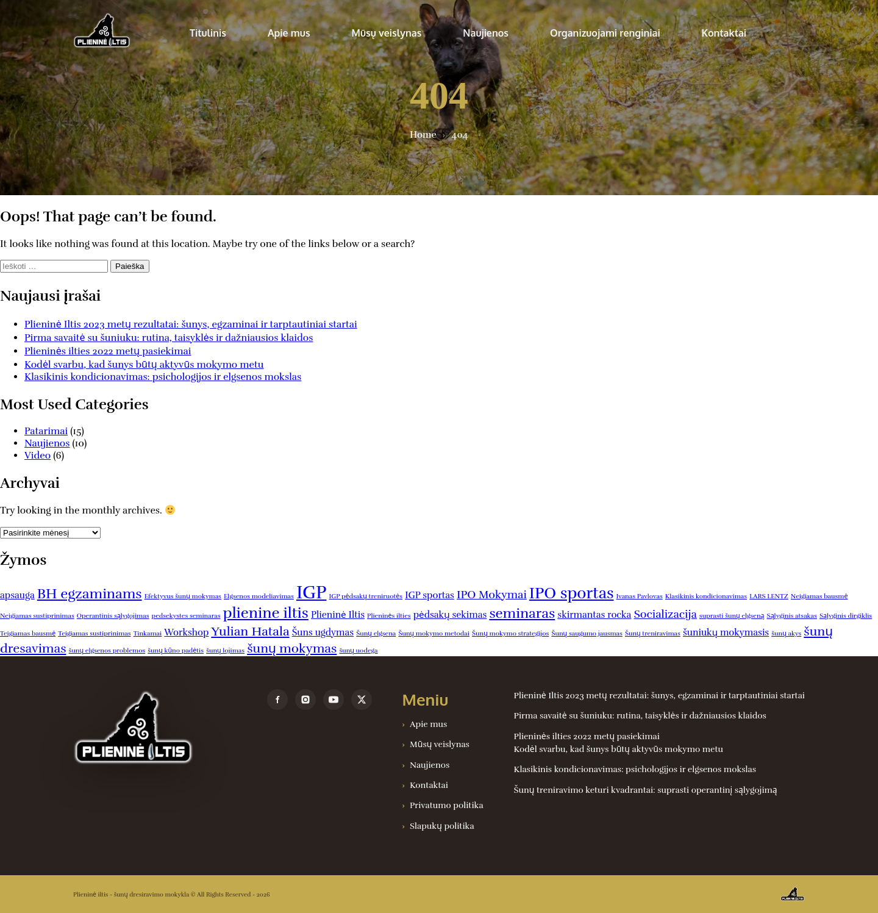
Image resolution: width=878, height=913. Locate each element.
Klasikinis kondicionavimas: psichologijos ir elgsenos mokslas (162, 377)
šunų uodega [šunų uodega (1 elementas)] (358, 650)
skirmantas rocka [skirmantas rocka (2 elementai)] (594, 614)
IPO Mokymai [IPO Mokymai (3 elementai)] (492, 594)
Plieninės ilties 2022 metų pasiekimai (107, 351)
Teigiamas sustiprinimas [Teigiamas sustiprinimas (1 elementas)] (94, 633)
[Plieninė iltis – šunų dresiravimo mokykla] (157, 729)
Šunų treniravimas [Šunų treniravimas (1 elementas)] (652, 633)
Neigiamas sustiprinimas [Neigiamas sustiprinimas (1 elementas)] (37, 616)
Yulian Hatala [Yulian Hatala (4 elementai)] (250, 631)
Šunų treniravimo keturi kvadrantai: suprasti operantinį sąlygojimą (645, 790)
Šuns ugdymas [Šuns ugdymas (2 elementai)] (323, 632)
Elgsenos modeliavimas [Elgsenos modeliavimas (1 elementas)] (259, 596)
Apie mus (289, 33)
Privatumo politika (447, 805)
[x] (361, 699)
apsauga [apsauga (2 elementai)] (17, 595)
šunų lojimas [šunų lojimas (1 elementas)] (225, 650)
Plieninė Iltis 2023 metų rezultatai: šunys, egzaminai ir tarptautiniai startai (190, 324)
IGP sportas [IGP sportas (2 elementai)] (429, 595)
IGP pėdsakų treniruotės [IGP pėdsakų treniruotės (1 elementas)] (366, 596)
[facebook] (277, 699)
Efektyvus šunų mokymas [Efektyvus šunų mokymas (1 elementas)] (183, 596)
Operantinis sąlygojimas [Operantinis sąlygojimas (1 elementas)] (113, 616)
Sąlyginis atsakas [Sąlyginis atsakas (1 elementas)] (792, 616)
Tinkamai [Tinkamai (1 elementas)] (148, 633)
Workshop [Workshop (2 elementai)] (186, 632)
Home (423, 134)
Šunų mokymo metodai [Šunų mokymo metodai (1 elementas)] (433, 633)
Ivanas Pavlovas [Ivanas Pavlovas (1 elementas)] (639, 596)
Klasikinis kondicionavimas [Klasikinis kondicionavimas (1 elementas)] (706, 596)
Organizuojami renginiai (605, 33)
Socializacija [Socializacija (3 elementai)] (665, 614)
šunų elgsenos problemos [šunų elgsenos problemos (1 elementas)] (107, 650)
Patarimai (46, 431)
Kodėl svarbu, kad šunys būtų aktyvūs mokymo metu (144, 365)
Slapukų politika (442, 826)
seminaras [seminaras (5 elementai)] (522, 613)
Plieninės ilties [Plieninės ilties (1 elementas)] (389, 616)
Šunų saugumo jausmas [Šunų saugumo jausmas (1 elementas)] (586, 633)
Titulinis (208, 33)
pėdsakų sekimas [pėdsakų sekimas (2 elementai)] (450, 614)
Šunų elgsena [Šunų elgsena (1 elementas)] (376, 633)
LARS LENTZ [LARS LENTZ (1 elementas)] (768, 596)
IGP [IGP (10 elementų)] (311, 592)
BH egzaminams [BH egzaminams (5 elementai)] (89, 594)
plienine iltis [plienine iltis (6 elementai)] (266, 613)
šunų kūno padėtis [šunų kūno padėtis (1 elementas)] (176, 650)
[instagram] (305, 699)
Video (37, 455)
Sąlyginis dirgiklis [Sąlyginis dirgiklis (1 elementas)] (845, 616)
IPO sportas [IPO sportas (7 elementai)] (571, 593)
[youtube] (333, 699)
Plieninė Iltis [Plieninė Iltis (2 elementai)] (338, 614)
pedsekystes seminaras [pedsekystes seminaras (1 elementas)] (186, 616)
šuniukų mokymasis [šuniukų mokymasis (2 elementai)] (726, 632)
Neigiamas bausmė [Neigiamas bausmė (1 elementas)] (819, 596)
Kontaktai (724, 33)
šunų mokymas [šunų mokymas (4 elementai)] (292, 648)
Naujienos (486, 33)
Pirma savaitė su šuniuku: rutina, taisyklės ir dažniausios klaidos (168, 338)
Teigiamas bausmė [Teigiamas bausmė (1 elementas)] (27, 633)
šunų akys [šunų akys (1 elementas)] (786, 633)
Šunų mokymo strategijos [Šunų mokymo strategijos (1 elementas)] (510, 633)
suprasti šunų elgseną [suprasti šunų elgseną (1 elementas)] (732, 616)
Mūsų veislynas (387, 33)
